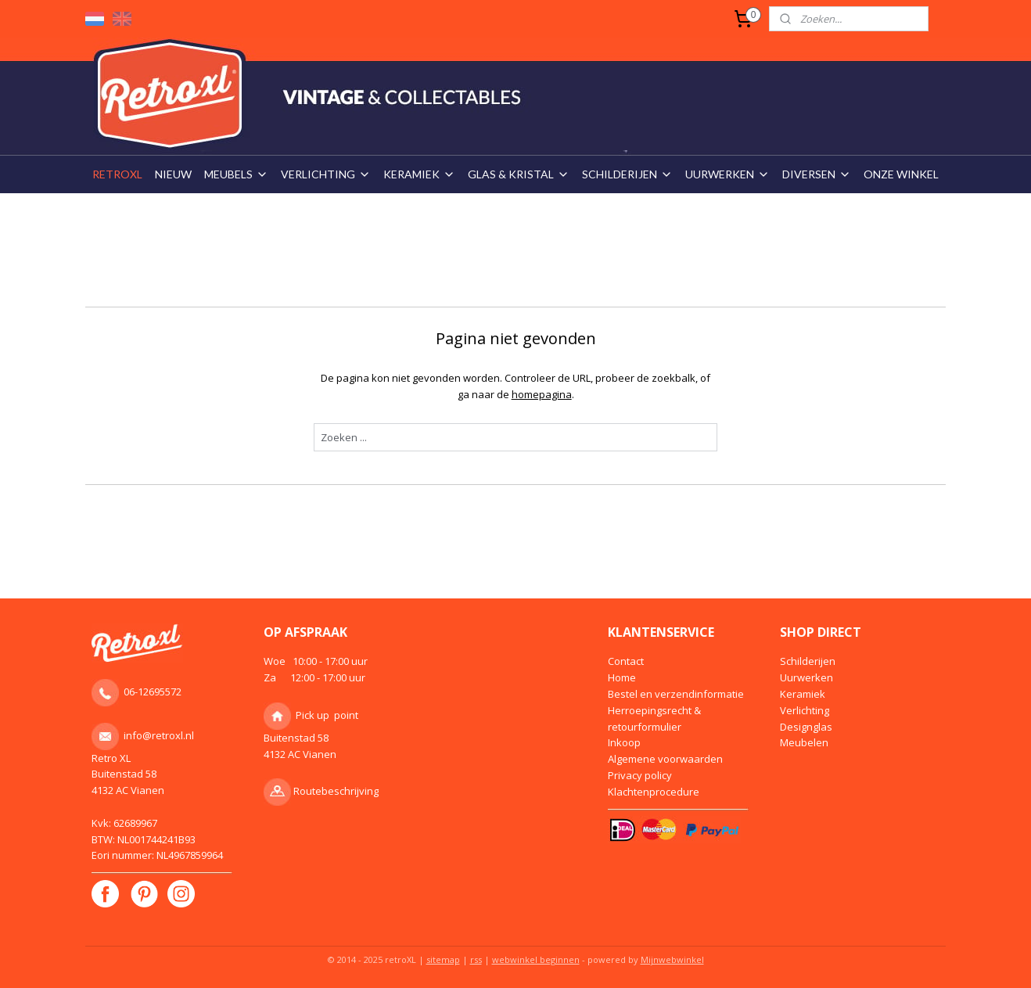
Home (622, 677)
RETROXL (117, 174)
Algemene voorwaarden (665, 759)
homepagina (541, 394)
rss (476, 959)
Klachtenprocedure (653, 792)
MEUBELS (236, 174)
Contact (626, 661)
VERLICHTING (326, 174)
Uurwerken (806, 677)
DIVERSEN (816, 174)
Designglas (806, 727)
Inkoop (624, 742)
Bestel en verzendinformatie (676, 694)
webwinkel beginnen (536, 959)
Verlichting (804, 710)
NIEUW (173, 174)
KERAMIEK (419, 174)
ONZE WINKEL (901, 174)
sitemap (443, 959)
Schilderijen (807, 661)
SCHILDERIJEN (627, 174)
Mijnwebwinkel (672, 959)
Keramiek (802, 694)
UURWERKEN (727, 174)
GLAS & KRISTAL (518, 174)
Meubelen (804, 742)
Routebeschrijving (336, 791)
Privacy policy (640, 775)
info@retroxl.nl (159, 735)
